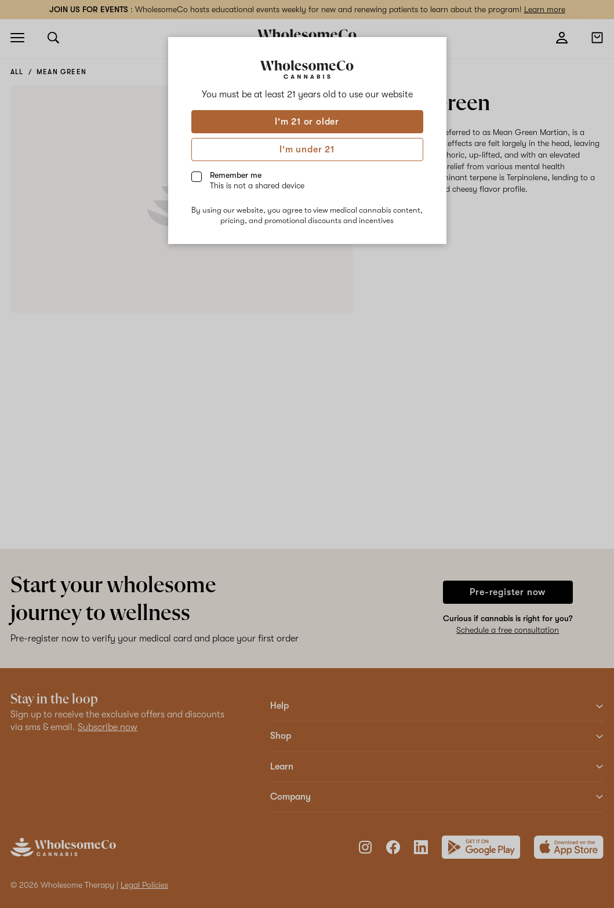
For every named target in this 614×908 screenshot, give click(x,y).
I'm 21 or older (307, 121)
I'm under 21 (307, 149)
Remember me (257, 180)
